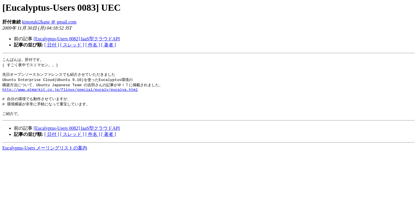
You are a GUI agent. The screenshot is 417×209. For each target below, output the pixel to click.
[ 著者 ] (108, 44)
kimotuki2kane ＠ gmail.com (49, 21)
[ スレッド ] (72, 44)
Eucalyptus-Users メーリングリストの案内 (44, 153)
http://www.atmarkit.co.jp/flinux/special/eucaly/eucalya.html (70, 92)
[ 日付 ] (51, 44)
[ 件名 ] (92, 44)
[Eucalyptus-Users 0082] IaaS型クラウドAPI (77, 38)
